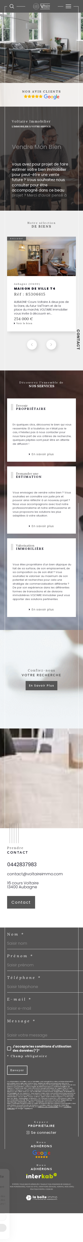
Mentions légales (47, 1190)
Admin (60, 1190)
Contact (78, 339)
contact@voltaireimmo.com (35, 877)
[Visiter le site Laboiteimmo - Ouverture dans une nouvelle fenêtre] (41, 1205)
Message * (21, 1024)
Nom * (15, 938)
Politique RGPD (37, 1193)
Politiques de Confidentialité (48, 1110)
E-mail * (19, 1003)
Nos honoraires (17, 1190)
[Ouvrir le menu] (68, 6)
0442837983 (22, 868)
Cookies (49, 1193)
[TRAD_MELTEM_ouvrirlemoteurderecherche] (11, 6)
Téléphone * (24, 981)
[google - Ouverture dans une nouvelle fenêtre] (41, 1158)
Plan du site (31, 1190)
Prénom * (20, 959)
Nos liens (69, 1190)
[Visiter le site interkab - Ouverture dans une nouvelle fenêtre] (41, 1179)
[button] (51, 348)
